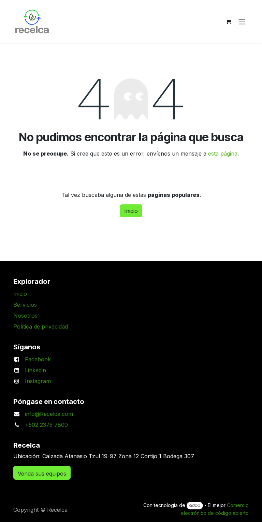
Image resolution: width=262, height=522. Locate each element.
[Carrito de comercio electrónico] (228, 21)
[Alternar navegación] (242, 21)
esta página (222, 153)
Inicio (131, 210)
